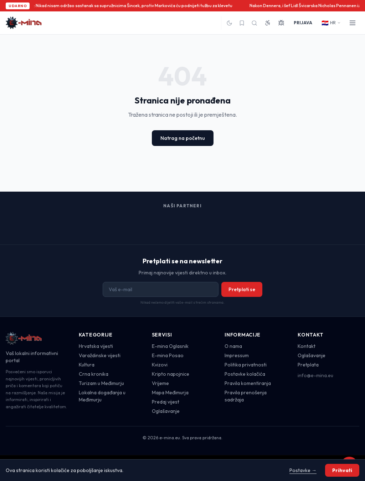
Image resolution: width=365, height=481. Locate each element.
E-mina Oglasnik (170, 346)
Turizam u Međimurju (101, 383)
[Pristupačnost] (268, 23)
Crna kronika (93, 374)
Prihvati (342, 470)
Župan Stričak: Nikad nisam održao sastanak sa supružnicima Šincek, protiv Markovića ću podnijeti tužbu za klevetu (120, 5)
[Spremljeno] (242, 23)
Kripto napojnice (170, 374)
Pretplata (308, 364)
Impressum (237, 355)
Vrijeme (160, 383)
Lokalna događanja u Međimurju (102, 396)
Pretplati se (241, 289)
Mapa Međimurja (170, 392)
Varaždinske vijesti (99, 355)
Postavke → (303, 470)
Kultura (86, 364)
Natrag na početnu (182, 138)
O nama (233, 346)
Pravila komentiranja (248, 383)
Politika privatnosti (246, 364)
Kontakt (306, 346)
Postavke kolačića (245, 374)
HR (331, 23)
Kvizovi (160, 364)
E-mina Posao (168, 355)
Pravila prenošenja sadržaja (246, 396)
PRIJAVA (303, 22)
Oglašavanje (166, 411)
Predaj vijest (165, 402)
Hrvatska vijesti (96, 346)
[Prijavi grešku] (281, 23)
